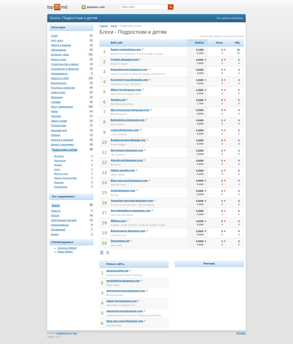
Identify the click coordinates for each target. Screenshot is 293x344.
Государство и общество (65, 69)
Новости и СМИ (60, 78)
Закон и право (59, 121)
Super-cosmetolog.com (126, 49)
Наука (54, 111)
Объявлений (58, 229)
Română (241, 333)
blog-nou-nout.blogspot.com (124, 321)
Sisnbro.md (118, 99)
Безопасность (59, 83)
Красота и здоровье (62, 140)
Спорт (54, 35)
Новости (55, 210)
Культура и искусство (63, 87)
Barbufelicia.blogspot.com (128, 119)
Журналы (59, 156)
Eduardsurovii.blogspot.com (129, 69)
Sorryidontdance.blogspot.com (131, 210)
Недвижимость (59, 73)
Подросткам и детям (65, 149)
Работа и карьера (61, 45)
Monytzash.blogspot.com (127, 150)
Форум (54, 234)
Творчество (60, 160)
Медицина (57, 97)
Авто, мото (57, 40)
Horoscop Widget (66, 248)
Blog (75, 333)
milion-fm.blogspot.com (121, 300)
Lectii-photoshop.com (125, 130)
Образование (58, 50)
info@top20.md (63, 333)
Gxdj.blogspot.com (123, 190)
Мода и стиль (58, 59)
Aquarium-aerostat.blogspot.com (132, 200)
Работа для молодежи (65, 178)
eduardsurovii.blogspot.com (124, 311)
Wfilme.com (118, 220)
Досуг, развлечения (62, 106)
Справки (56, 102)
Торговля (56, 116)
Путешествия (58, 125)
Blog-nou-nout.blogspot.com (129, 180)
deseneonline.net (117, 270)
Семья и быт (58, 92)
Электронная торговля (64, 220)
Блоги (56, 205)
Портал (55, 215)
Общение (59, 182)
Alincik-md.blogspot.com (127, 160)
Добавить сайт (93, 7)
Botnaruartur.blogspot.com (128, 230)
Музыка (58, 164)
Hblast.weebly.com (123, 170)
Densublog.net (120, 240)
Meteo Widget (65, 251)
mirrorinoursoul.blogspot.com (125, 290)
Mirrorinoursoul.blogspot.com (130, 109)
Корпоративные (60, 225)
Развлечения (60, 186)
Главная (103, 26)
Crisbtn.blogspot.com (125, 59)
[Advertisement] (209, 293)
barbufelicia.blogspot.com (123, 280)
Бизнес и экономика (62, 144)
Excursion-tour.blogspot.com (129, 79)
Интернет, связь (60, 54)
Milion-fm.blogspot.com (126, 89)
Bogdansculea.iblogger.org (128, 140)
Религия (55, 135)
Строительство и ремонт (65, 64)
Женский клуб (59, 130)
